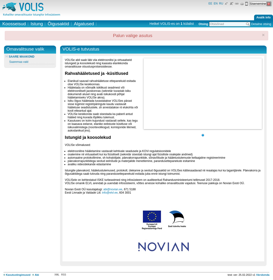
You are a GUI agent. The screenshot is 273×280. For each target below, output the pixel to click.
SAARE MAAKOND (19, 56)
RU (221, 3)
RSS (63, 274)
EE (210, 3)
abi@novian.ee (112, 189)
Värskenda (262, 274)
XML (56, 274)
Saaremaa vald (18, 62)
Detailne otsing (261, 24)
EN (216, 3)
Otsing (203, 24)
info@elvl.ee (110, 192)
